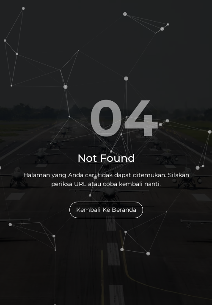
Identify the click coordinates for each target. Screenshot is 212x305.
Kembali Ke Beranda (106, 210)
